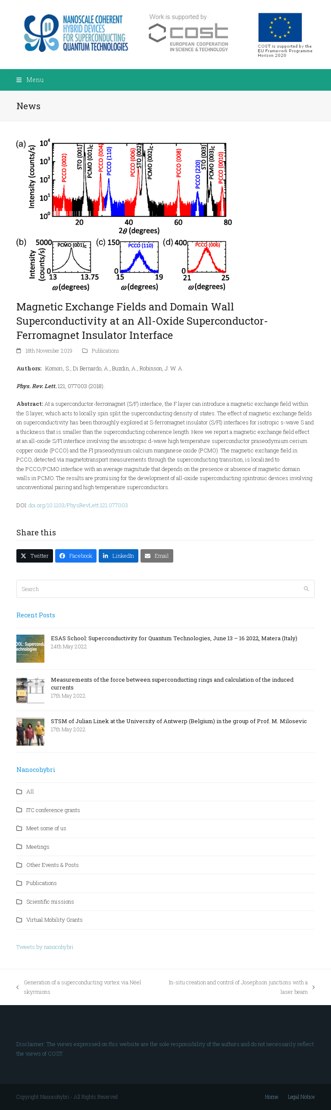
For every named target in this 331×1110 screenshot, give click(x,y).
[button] (29, 80)
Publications (105, 350)
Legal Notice (301, 1096)
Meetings (38, 847)
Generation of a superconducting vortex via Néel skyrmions (78, 987)
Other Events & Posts (52, 865)
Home (271, 1096)
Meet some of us (46, 828)
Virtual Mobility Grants (54, 919)
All (30, 791)
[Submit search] (306, 589)
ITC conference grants (53, 810)
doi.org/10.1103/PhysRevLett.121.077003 (78, 505)
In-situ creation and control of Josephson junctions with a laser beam (237, 987)
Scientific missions (50, 901)
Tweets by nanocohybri (45, 947)
